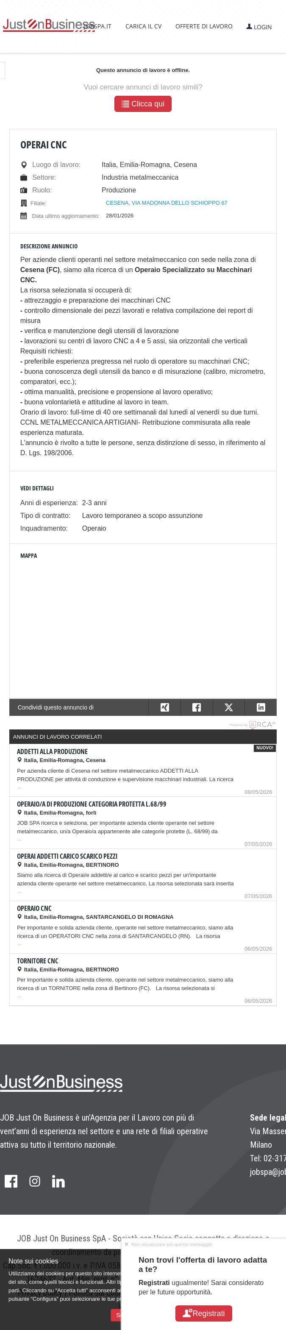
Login (259, 27)
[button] (260, 707)
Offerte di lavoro (204, 26)
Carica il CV (143, 26)
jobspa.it (97, 26)
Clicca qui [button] (143, 104)
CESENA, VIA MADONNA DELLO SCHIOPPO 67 (167, 203)
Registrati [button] (204, 1313)
